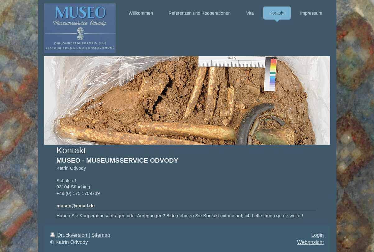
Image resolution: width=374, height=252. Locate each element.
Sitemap (100, 235)
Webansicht (310, 242)
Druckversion (69, 235)
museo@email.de (76, 205)
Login (317, 235)
